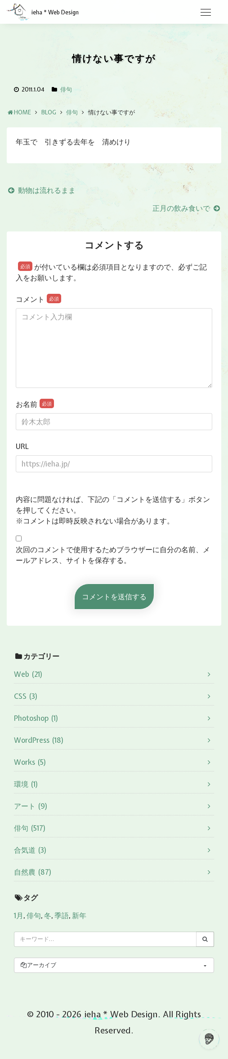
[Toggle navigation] (205, 13)
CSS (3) (26, 696)
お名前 (35, 404)
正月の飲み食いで (186, 208)
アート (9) (31, 806)
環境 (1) (26, 784)
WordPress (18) (39, 740)
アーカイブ (38, 965)
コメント (38, 299)
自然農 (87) (33, 872)
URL (22, 446)
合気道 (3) (30, 850)
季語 (61, 915)
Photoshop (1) (36, 718)
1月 (18, 915)
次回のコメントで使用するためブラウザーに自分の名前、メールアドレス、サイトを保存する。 (113, 555)
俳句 (66, 89)
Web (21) (28, 674)
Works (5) (30, 762)
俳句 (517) (30, 828)
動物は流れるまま (41, 190)
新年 (79, 915)
